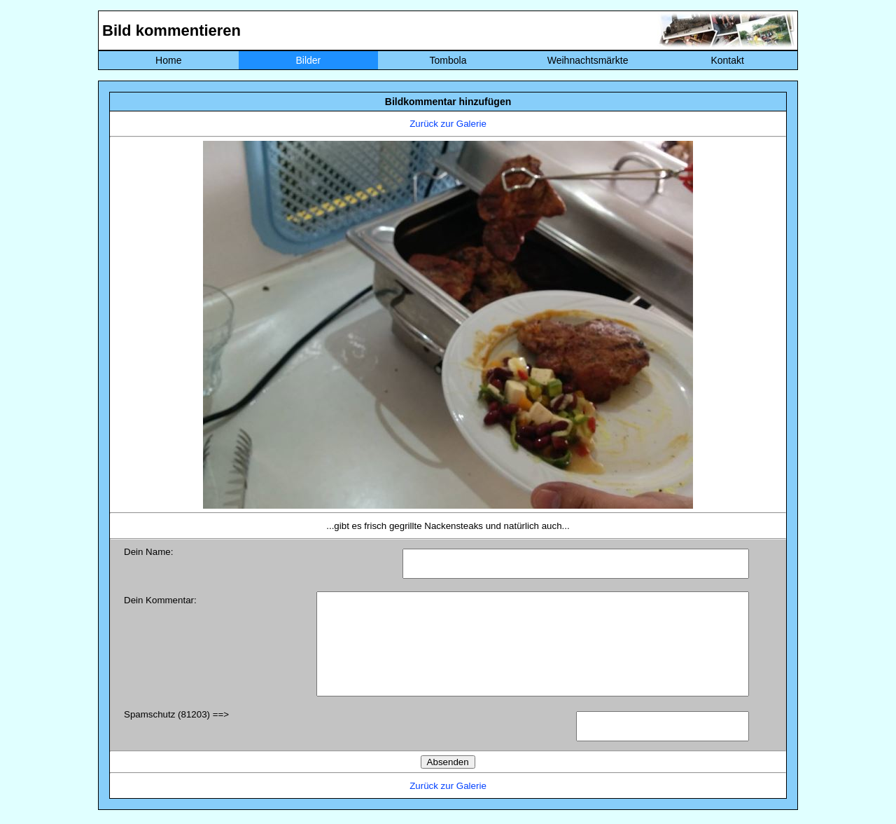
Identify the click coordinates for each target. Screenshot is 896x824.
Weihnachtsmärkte (588, 60)
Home (168, 60)
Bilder (308, 60)
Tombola (448, 60)
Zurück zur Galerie (448, 123)
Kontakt (726, 60)
